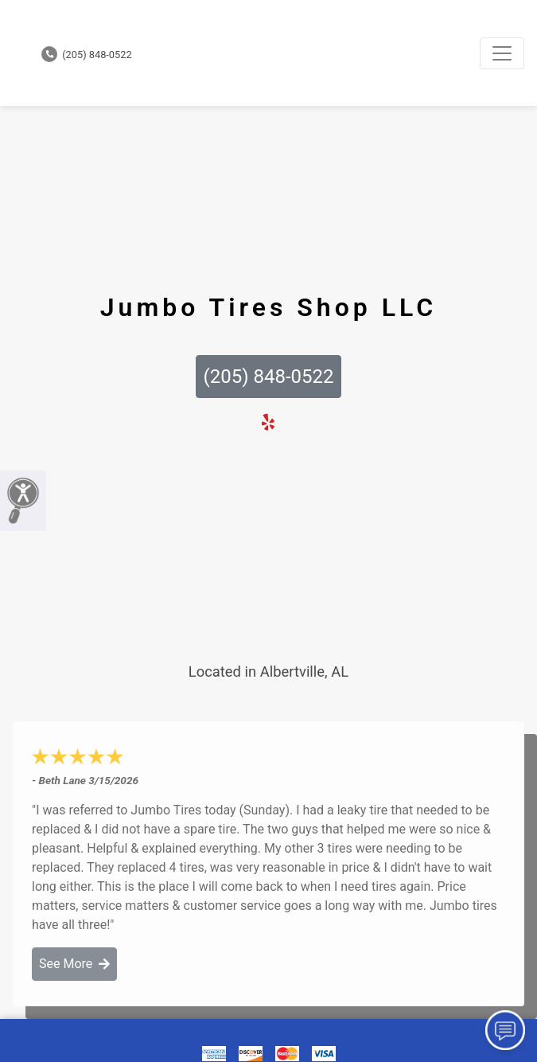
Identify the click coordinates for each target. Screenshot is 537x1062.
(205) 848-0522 (86, 55)
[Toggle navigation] (502, 53)
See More (74, 963)
